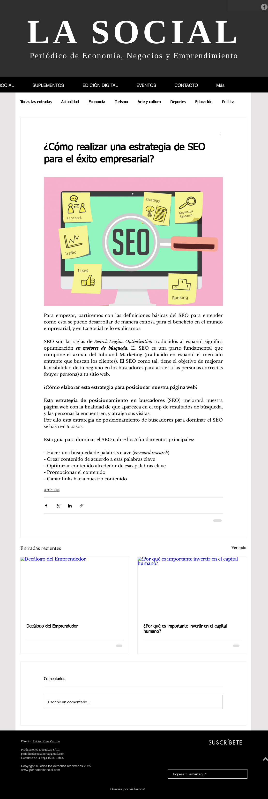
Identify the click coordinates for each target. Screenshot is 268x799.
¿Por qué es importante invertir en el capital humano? (185, 629)
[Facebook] (264, 7)
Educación (203, 102)
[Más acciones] (220, 134)
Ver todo (238, 547)
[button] (54, 85)
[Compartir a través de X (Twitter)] (58, 505)
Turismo (121, 102)
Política (228, 102)
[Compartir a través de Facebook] (46, 505)
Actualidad (70, 102)
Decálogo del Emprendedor (52, 626)
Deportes (178, 102)
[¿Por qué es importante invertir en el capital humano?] (192, 587)
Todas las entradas (36, 102)
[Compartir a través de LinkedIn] (69, 505)
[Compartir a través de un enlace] (81, 505)
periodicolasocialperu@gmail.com (42, 753)
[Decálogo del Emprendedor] (75, 587)
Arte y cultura (149, 102)
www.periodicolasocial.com (40, 770)
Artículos (52, 490)
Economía (97, 102)
